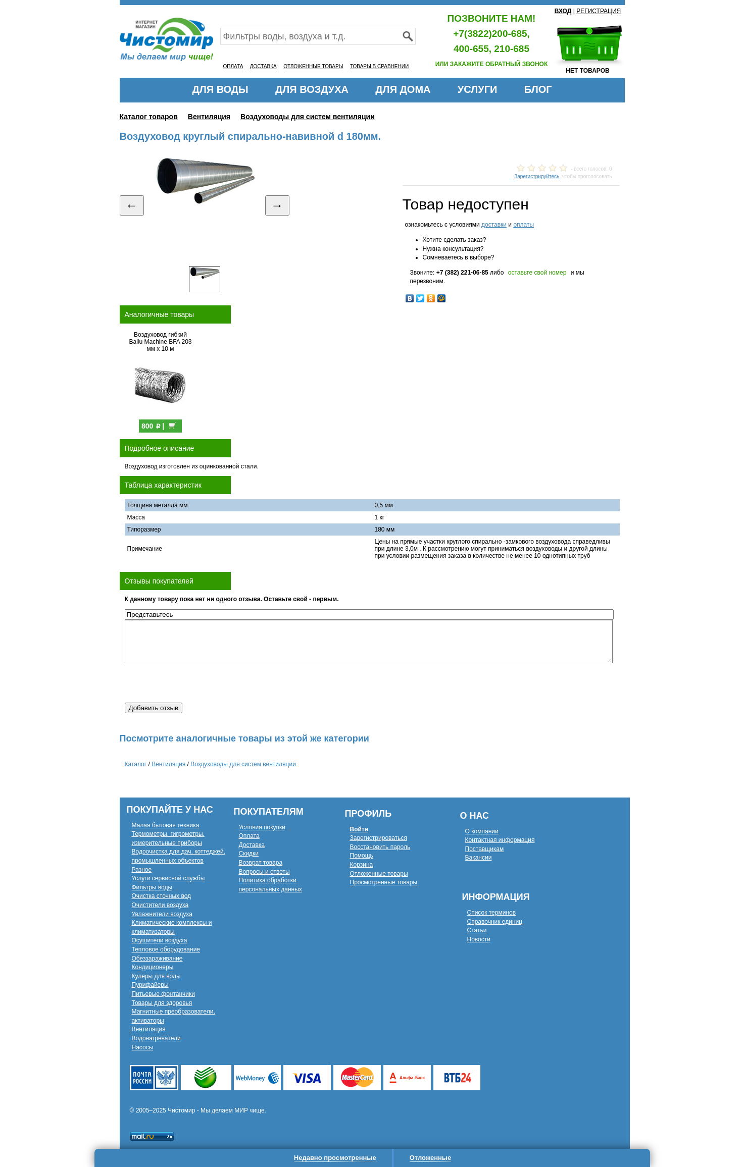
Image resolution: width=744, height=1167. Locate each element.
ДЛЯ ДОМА (402, 89)
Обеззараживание (157, 958)
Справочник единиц (495, 921)
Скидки (249, 853)
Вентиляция (209, 117)
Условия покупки (262, 827)
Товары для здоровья (162, 1002)
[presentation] (201, 683)
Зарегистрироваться (378, 837)
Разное (142, 869)
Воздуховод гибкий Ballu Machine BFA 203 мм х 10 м (160, 341)
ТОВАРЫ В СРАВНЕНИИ (379, 66)
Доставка (252, 844)
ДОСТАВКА (263, 66)
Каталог (136, 764)
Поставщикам (484, 849)
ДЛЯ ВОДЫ (220, 89)
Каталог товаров (149, 117)
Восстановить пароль (380, 847)
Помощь (361, 855)
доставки (494, 224)
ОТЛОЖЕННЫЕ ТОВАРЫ (313, 66)
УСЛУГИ (478, 89)
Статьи (477, 930)
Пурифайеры (150, 984)
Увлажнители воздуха (162, 914)
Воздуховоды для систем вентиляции (307, 117)
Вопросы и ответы (264, 871)
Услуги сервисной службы (168, 878)
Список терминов (491, 912)
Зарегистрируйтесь (536, 176)
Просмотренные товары (384, 882)
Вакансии (478, 857)
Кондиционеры (153, 967)
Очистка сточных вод (161, 895)
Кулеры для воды (156, 976)
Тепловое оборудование (166, 949)
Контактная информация (500, 839)
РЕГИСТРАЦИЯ (598, 11)
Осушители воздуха (159, 940)
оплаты (523, 224)
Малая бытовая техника (166, 825)
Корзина (361, 864)
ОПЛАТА (233, 66)
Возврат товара (261, 862)
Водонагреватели (156, 1038)
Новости (478, 939)
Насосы (143, 1047)
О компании (482, 831)
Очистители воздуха (160, 905)
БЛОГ (538, 89)
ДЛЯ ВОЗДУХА (312, 89)
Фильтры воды (152, 887)
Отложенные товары (379, 873)
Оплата (249, 835)
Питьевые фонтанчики (163, 993)
